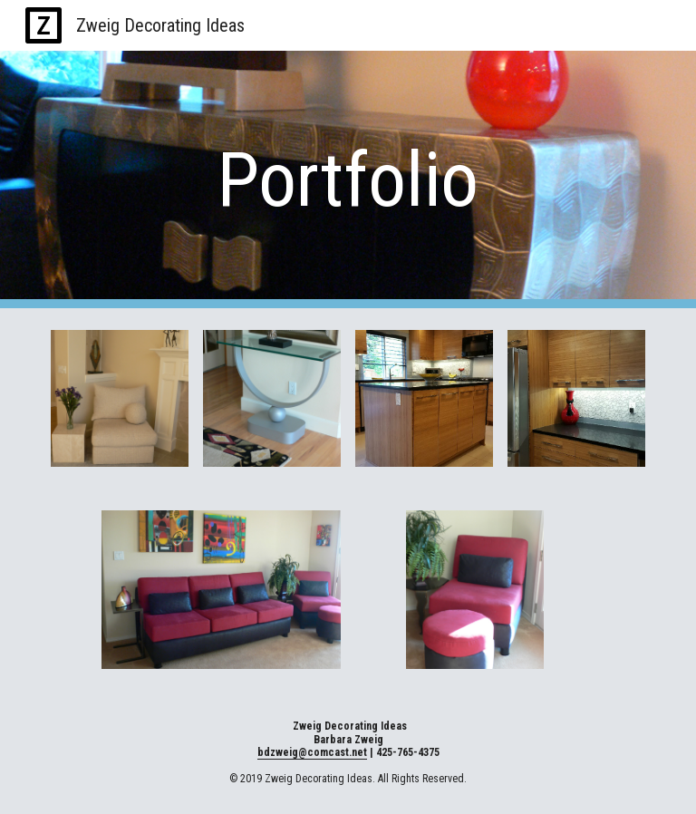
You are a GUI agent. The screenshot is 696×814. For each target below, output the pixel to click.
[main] (347, 180)
